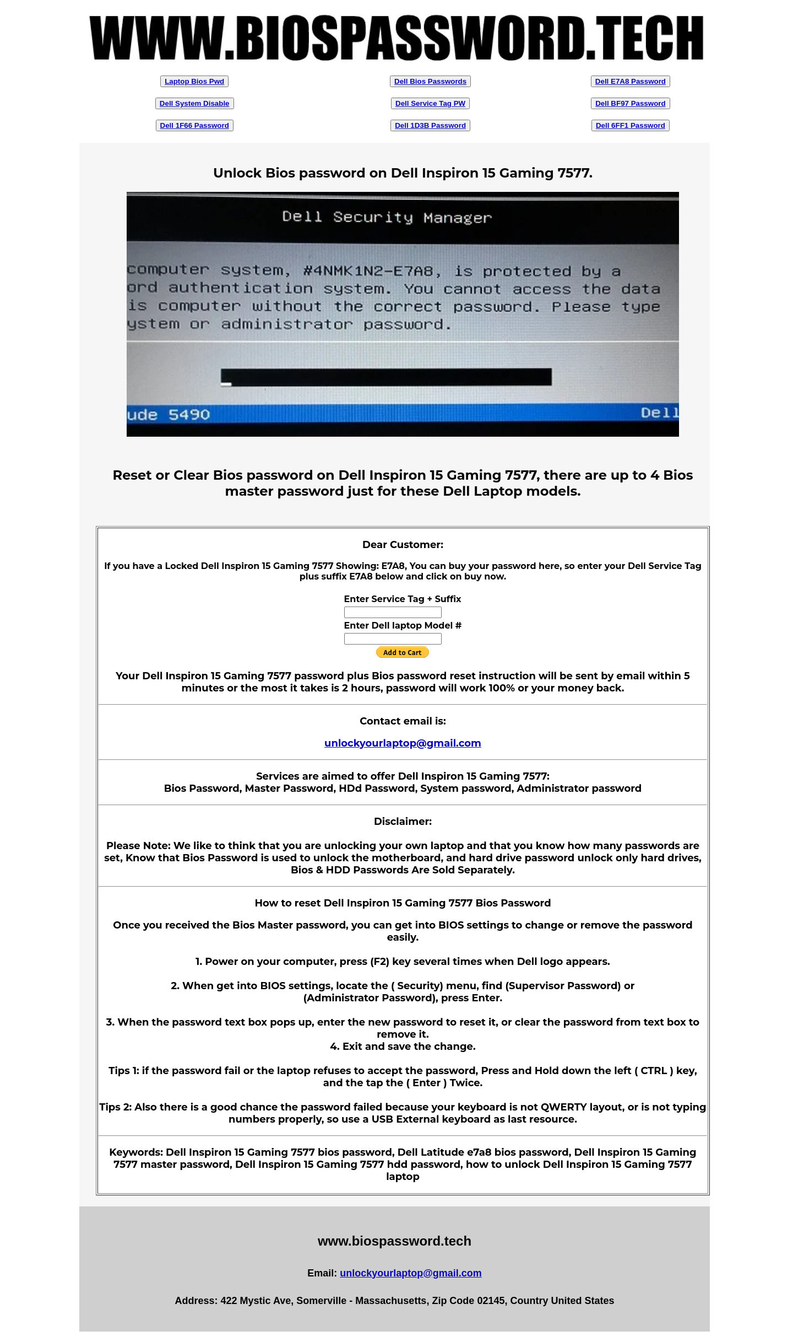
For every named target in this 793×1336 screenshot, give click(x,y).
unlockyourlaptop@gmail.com (402, 743)
